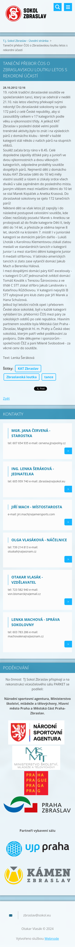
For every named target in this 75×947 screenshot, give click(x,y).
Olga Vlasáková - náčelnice (39, 539)
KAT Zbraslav (28, 368)
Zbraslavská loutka (21, 377)
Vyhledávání (58, 7)
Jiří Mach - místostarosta (36, 506)
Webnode (52, 938)
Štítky (7, 368)
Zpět (6, 398)
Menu (68, 7)
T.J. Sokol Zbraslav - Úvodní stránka (25, 41)
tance (48, 377)
